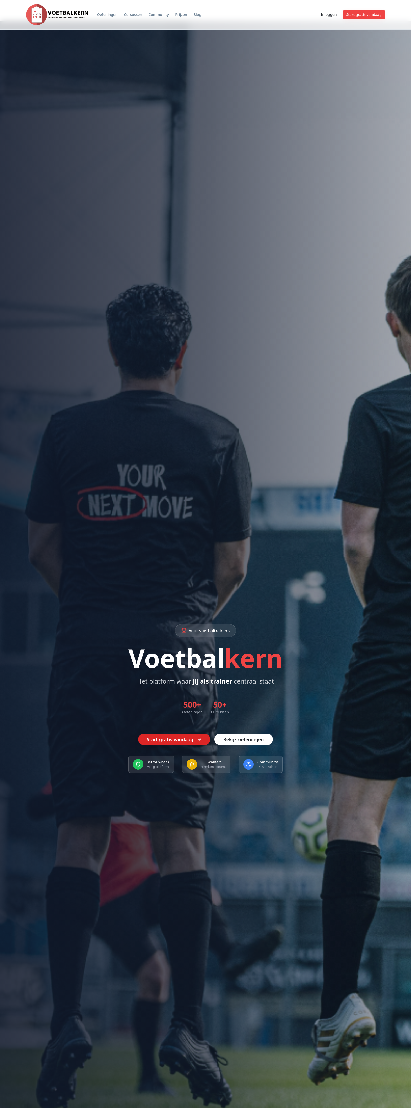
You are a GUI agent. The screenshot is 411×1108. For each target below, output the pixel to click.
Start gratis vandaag (364, 14)
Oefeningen (107, 14)
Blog (197, 14)
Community (158, 14)
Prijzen (181, 14)
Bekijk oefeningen (243, 739)
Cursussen (133, 14)
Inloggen (329, 14)
